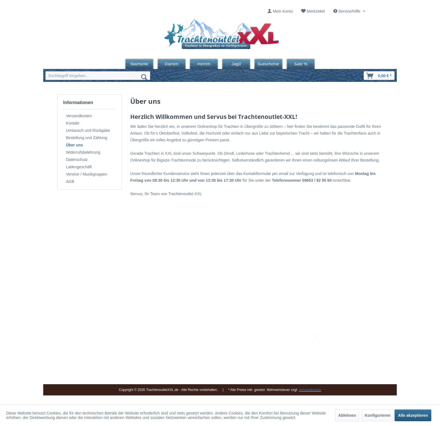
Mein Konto (283, 11)
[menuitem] (280, 11)
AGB (70, 181)
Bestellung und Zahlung (86, 137)
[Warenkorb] (379, 75)
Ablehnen (347, 415)
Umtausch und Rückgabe (88, 130)
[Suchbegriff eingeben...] (97, 75)
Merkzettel (316, 11)
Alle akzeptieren (413, 415)
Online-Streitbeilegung (274, 363)
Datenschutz (77, 159)
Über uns (74, 145)
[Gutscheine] (268, 64)
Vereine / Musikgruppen (86, 174)
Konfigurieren (378, 415)
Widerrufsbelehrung (83, 152)
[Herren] (204, 64)
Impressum (207, 336)
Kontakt (72, 123)
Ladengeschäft (79, 167)
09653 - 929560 (122, 343)
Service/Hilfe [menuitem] (347, 11)
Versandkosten (79, 116)
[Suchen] (144, 76)
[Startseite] (139, 64)
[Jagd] (236, 64)
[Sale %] (301, 64)
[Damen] (171, 64)
